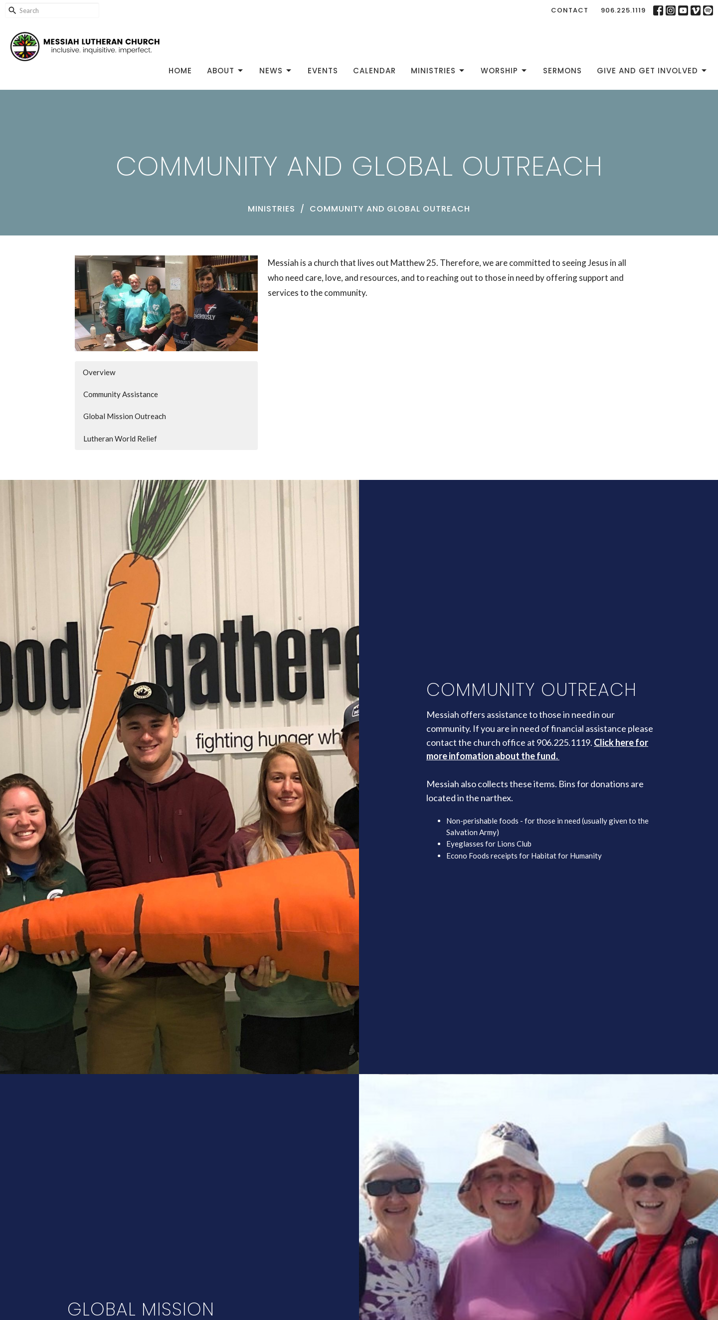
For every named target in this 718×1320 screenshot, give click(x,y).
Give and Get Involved (652, 70)
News (276, 70)
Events (323, 70)
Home (180, 70)
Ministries (438, 70)
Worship (504, 70)
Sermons (562, 70)
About (225, 70)
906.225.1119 (623, 10)
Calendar (374, 70)
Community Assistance (120, 394)
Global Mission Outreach (124, 416)
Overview (99, 372)
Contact (569, 10)
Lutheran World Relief (120, 438)
